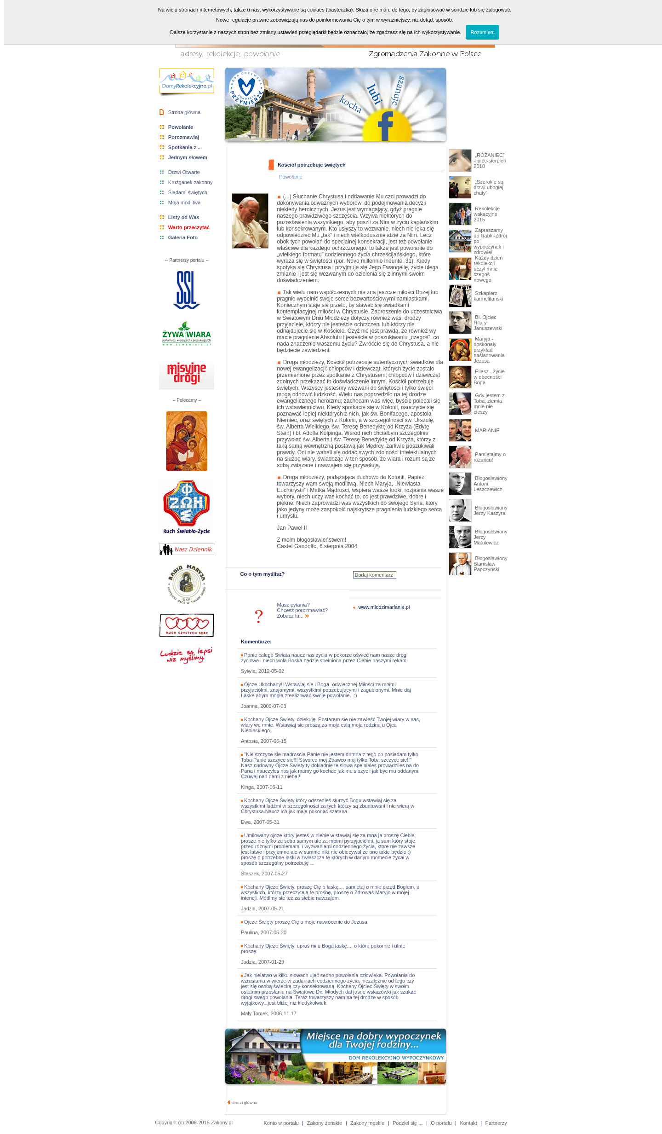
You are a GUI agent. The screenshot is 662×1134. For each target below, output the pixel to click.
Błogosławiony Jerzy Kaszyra (490, 510)
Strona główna (184, 112)
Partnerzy (496, 1123)
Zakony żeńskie (324, 1123)
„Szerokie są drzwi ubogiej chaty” (488, 187)
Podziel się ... (407, 1123)
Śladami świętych (187, 192)
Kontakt (468, 1123)
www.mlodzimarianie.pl (384, 607)
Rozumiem (482, 32)
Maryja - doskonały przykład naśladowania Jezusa (489, 350)
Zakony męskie (367, 1123)
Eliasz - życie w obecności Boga (489, 377)
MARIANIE (486, 430)
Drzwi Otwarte (184, 172)
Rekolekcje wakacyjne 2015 (487, 214)
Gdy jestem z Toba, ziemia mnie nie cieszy (489, 404)
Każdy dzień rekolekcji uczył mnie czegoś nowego (488, 269)
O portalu (441, 1123)
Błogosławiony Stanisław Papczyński (490, 563)
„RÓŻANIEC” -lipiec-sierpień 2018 (490, 160)
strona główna (242, 1102)
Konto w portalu (280, 1123)
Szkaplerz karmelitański (488, 295)
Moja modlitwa (184, 202)
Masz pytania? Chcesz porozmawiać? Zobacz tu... (302, 610)
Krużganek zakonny (190, 182)
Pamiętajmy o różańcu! (490, 457)
